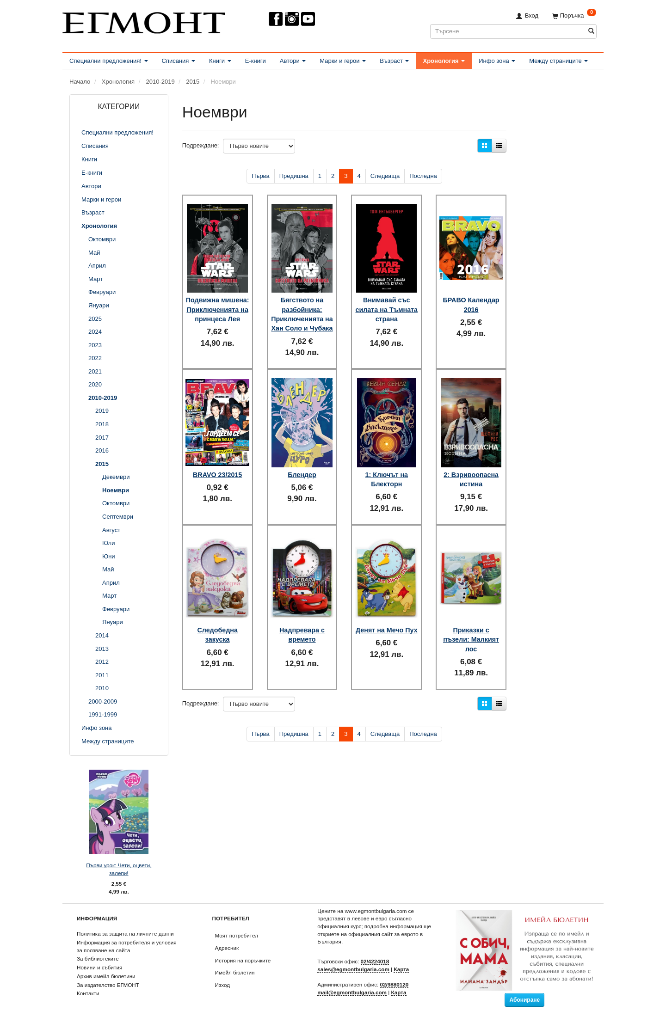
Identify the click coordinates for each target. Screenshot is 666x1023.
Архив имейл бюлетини (106, 976)
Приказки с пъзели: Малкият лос (471, 626)
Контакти (88, 993)
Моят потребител (236, 935)
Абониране (524, 1000)
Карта (401, 969)
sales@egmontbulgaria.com (353, 969)
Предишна (293, 175)
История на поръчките (243, 960)
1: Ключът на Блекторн (386, 472)
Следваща (385, 175)
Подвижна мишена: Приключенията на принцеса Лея (217, 305)
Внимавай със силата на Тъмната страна (386, 301)
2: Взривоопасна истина (471, 472)
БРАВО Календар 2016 (471, 296)
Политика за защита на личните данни (125, 934)
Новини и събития (99, 967)
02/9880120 (394, 984)
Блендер (302, 468)
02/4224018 (375, 961)
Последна (423, 175)
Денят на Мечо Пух (386, 621)
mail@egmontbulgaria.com (352, 992)
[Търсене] (591, 31)
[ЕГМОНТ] (143, 21)
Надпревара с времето (302, 621)
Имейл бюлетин (235, 972)
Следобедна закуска (217, 621)
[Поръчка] (574, 15)
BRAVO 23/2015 (217, 468)
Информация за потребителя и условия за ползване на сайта (127, 946)
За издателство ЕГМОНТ (108, 985)
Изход (222, 985)
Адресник (227, 948)
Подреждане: (200, 145)
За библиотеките (98, 959)
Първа (261, 175)
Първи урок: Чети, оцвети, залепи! (118, 869)
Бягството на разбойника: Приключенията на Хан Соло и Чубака (302, 310)
